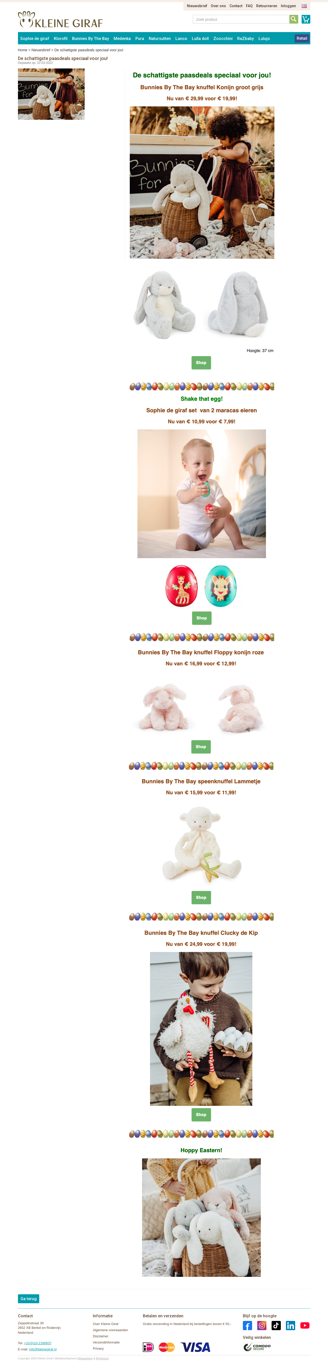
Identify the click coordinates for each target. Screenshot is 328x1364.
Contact (236, 6)
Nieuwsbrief (197, 6)
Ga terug (29, 1298)
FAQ (249, 6)
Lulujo (264, 38)
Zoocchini (223, 38)
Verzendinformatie (106, 1342)
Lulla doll (200, 38)
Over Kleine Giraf (105, 1324)
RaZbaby (245, 38)
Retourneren (266, 6)
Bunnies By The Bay (90, 38)
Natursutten (160, 38)
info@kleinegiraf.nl (43, 1349)
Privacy (98, 1348)
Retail (302, 38)
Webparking (85, 1358)
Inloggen (288, 6)
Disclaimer (100, 1336)
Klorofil (60, 38)
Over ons (218, 6)
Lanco (181, 38)
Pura (139, 38)
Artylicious (102, 1358)
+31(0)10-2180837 (37, 1343)
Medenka (122, 38)
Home (22, 50)
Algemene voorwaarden (110, 1330)
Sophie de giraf (34, 38)
